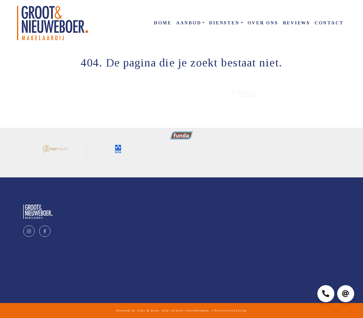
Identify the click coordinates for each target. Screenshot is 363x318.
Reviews (296, 22)
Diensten (224, 22)
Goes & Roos (148, 310)
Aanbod (188, 22)
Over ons (263, 22)
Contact (329, 22)
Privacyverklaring (231, 310)
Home (163, 22)
